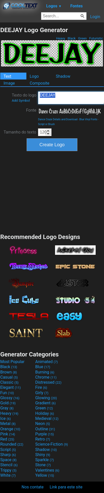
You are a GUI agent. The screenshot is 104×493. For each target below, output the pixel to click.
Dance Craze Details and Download (57, 119)
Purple (44, 434)
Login (95, 16)
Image (9, 83)
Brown (8, 372)
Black (71, 38)
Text (7, 76)
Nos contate (33, 487)
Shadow (63, 76)
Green (82, 38)
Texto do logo (24, 97)
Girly (41, 392)
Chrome (46, 377)
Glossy (10, 397)
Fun (7, 392)
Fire (41, 387)
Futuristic (96, 38)
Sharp (8, 454)
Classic (9, 382)
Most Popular (12, 361)
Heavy (60, 38)
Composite (39, 83)
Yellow (44, 475)
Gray (6, 408)
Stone (43, 464)
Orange (10, 429)
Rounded (11, 444)
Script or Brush (46, 124)
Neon (42, 423)
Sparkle (44, 459)
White (8, 475)
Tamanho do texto (20, 132)
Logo (34, 76)
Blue (42, 366)
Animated (46, 361)
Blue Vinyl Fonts (88, 119)
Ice (5, 418)
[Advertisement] (52, 191)
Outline (45, 429)
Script (8, 449)
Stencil (9, 464)
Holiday (44, 413)
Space (8, 459)
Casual (9, 377)
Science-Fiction (51, 444)
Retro (42, 439)
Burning (44, 372)
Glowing (46, 397)
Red (7, 439)
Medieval (47, 418)
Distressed (48, 382)
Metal (8, 423)
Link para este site (66, 487)
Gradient (45, 403)
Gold (8, 403)
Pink (7, 434)
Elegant (10, 387)
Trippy (8, 470)
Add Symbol (21, 100)
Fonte (31, 110)
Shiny (42, 454)
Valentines (47, 470)
